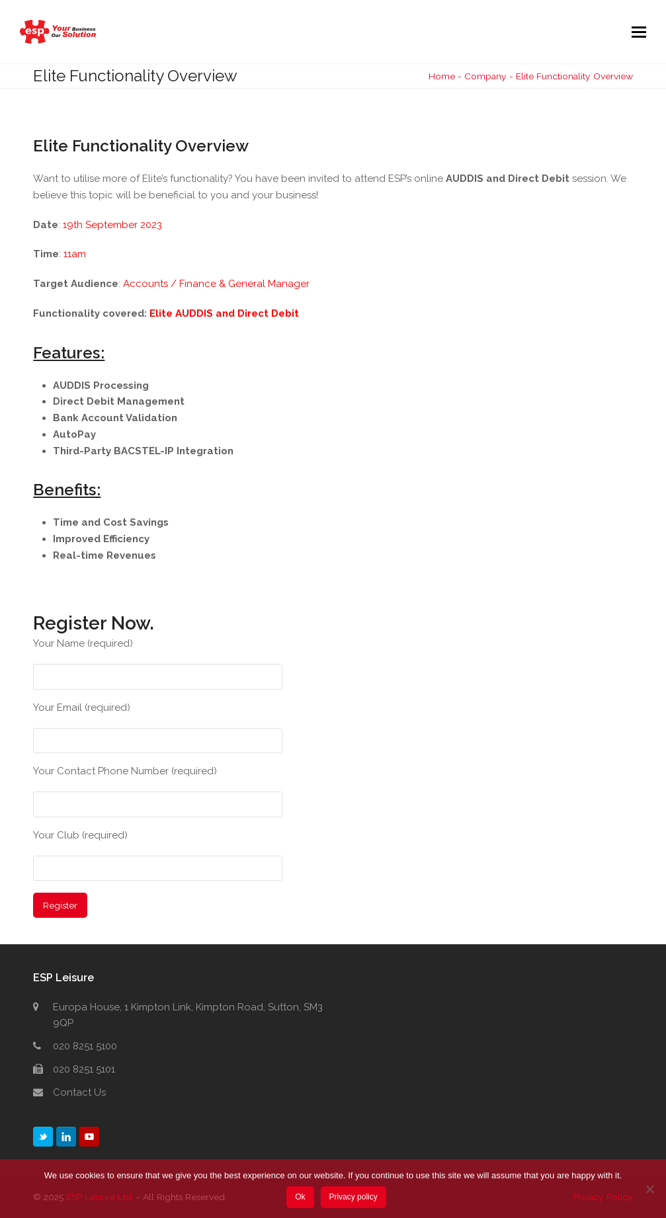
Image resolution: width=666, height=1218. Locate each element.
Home (442, 76)
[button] (639, 32)
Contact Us (79, 1092)
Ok (300, 1196)
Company (485, 76)
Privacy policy (353, 1196)
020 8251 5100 (85, 1046)
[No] (649, 1189)
